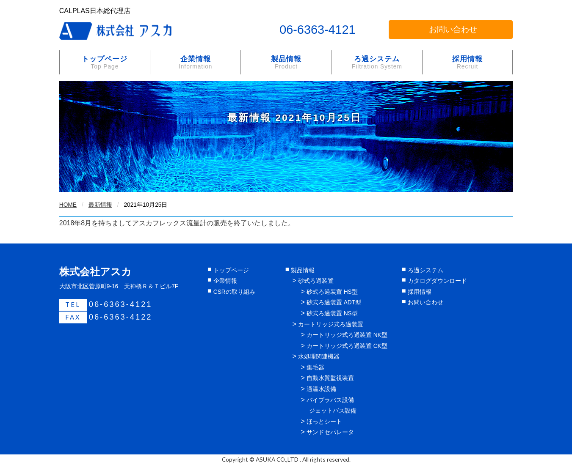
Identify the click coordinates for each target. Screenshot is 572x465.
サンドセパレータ (330, 432)
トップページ (105, 62)
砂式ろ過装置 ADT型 (334, 302)
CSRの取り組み (234, 292)
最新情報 (100, 205)
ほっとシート (324, 421)
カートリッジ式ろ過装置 (330, 324)
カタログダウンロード (437, 281)
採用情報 (467, 62)
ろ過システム (377, 62)
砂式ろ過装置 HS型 (332, 292)
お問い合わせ (453, 29)
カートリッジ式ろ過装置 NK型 (347, 335)
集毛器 (315, 367)
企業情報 (195, 62)
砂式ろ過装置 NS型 (332, 313)
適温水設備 (321, 389)
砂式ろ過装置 (316, 281)
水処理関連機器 (319, 356)
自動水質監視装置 (330, 378)
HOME (68, 205)
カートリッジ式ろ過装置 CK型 (347, 346)
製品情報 (286, 62)
